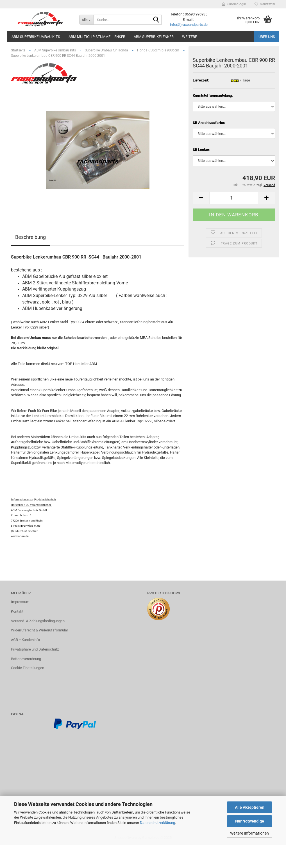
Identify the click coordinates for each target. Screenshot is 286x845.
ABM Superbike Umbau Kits (36, 37)
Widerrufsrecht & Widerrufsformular (39, 630)
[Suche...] (86, 20)
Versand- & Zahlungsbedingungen (38, 621)
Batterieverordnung (26, 659)
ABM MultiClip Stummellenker (97, 37)
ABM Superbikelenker (154, 37)
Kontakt (17, 611)
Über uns (266, 37)
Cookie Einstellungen (27, 668)
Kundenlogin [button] (234, 4)
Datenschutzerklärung (157, 823)
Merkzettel (265, 4)
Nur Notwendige (249, 821)
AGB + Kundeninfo (25, 640)
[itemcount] (234, 198)
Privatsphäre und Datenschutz (35, 649)
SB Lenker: (201, 150)
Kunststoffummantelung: (213, 95)
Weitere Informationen (249, 833)
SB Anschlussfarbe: (209, 123)
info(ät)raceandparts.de (189, 24)
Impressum (20, 602)
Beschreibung (30, 237)
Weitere (189, 37)
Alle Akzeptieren (249, 807)
